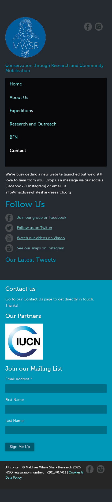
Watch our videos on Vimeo (41, 238)
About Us (19, 98)
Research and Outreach (33, 124)
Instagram (99, 27)
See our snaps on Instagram (40, 248)
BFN (14, 137)
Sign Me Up (20, 447)
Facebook (88, 27)
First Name (14, 400)
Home (16, 84)
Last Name (14, 421)
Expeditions (21, 111)
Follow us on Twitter (34, 228)
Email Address (18, 379)
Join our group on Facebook (41, 218)
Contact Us (33, 299)
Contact (18, 151)
